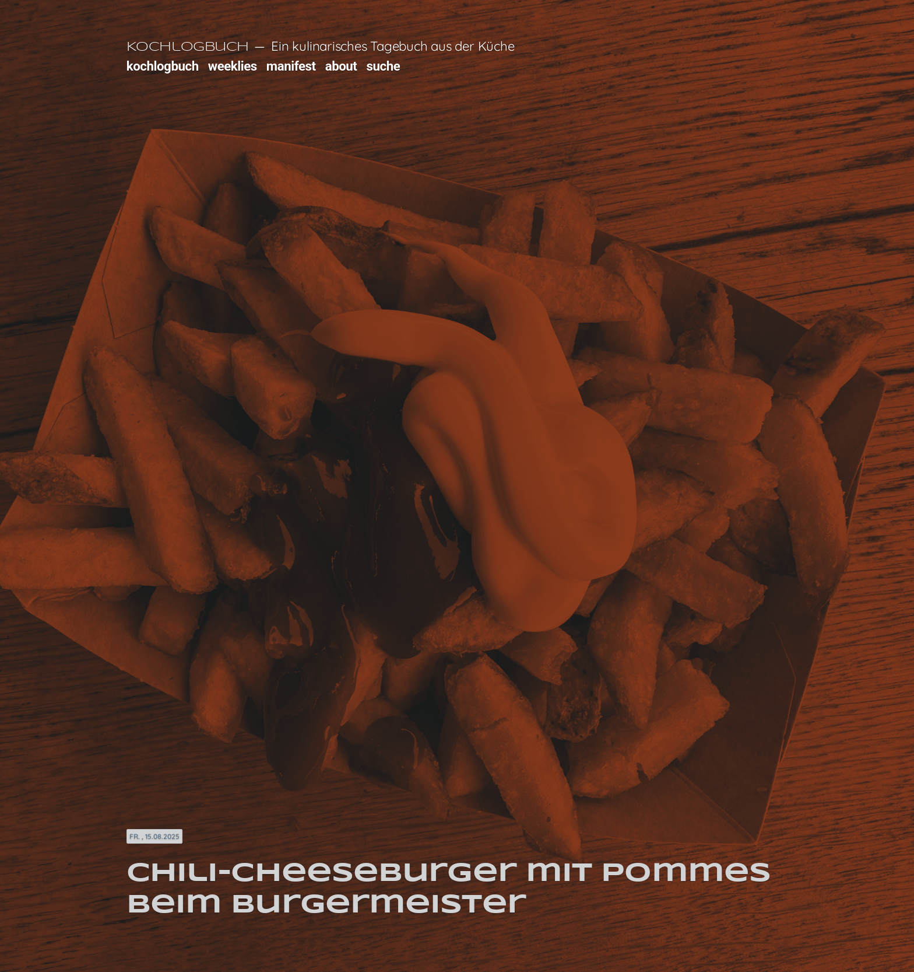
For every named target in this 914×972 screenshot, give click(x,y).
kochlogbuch (162, 66)
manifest (291, 66)
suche (383, 66)
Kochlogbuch (187, 47)
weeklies (232, 66)
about (341, 66)
